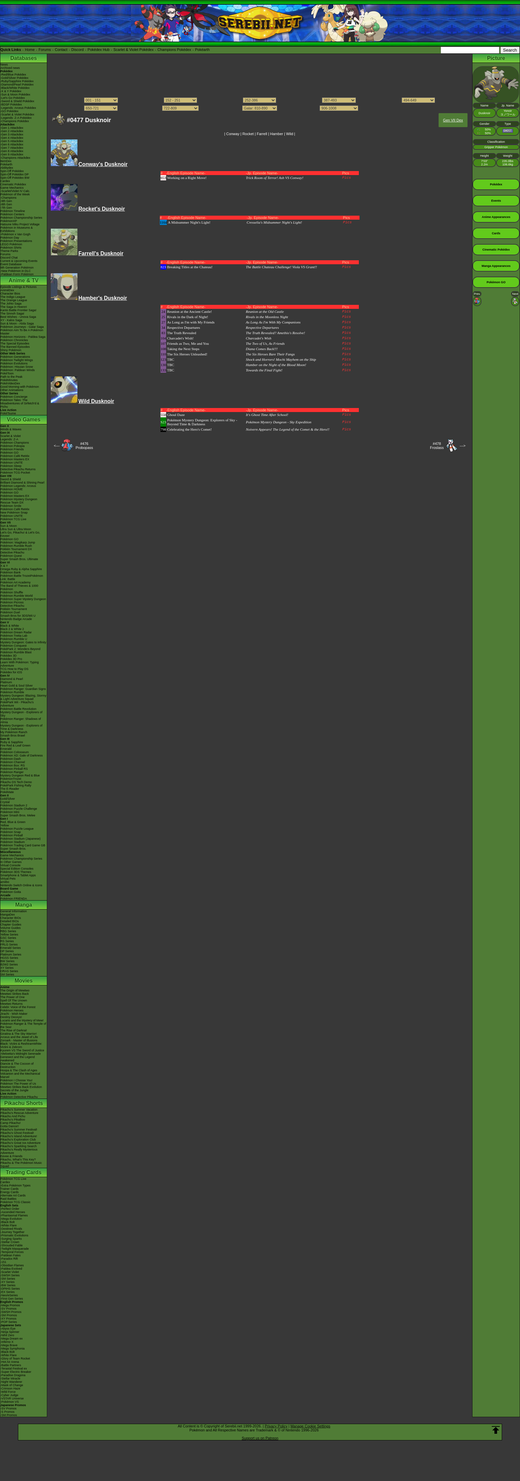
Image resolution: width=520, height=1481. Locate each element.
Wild (289, 134)
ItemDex (6, 161)
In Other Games (11, 862)
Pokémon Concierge (14, 396)
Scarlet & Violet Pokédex (133, 50)
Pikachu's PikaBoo (12, 1119)
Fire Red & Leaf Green (15, 745)
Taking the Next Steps (183, 349)
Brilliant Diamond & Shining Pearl (22, 482)
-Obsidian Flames (12, 1265)
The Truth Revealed (181, 333)
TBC (170, 359)
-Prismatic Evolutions (14, 1235)
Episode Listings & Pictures (18, 287)
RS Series (7, 941)
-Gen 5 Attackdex (11, 141)
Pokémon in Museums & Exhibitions (16, 229)
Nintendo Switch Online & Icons (21, 885)
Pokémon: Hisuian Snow (16, 366)
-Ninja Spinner (9, 1332)
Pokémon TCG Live (13, 519)
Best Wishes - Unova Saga (18, 316)
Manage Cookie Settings (310, 1426)
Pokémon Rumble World (16, 595)
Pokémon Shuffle (11, 592)
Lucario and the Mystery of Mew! (22, 1020)
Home (30, 50)
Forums (45, 50)
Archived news (10, 68)
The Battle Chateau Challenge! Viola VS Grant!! (281, 267)
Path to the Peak (11, 376)
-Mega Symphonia (12, 1348)
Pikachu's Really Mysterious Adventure (19, 1151)
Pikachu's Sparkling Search (18, 1146)
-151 (3, 1262)
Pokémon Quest (11, 555)
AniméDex (7, 290)
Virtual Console (10, 865)
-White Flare (8, 1225)
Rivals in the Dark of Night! (187, 317)
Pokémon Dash (10, 758)
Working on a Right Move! (187, 178)
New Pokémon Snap (14, 512)
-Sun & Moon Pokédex (15, 94)
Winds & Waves (10, 429)
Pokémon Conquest (13, 645)
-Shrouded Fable (11, 1245)
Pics (346, 178)
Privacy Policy (276, 1426)
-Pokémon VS (9, 1401)
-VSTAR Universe (12, 1398)
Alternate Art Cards (13, 1195)
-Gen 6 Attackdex (11, 144)
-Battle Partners (10, 1365)
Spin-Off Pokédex (12, 171)
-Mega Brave (9, 1345)
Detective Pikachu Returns (18, 469)
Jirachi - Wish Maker (14, 1013)
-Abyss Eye (8, 1328)
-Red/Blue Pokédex (13, 74)
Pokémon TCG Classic (15, 1202)
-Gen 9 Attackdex (11, 154)
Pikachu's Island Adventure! (18, 1136)
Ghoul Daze (176, 415)
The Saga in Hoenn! (13, 307)
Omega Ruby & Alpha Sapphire (21, 569)
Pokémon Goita (10, 892)
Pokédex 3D (8, 655)
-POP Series (8, 1322)
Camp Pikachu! (10, 1123)
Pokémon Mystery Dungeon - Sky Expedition (278, 422)
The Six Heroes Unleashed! (187, 354)
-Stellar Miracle (10, 1378)
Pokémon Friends (12, 449)
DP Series (7, 951)
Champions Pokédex (174, 50)
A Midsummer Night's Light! (189, 222)
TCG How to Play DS (14, 669)
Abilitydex (6, 167)
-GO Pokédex (9, 111)
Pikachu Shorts (23, 1103)
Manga (23, 905)
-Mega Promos (10, 1305)
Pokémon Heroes (12, 1010)
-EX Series (7, 1292)
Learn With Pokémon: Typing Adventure (19, 664)
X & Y (4, 565)
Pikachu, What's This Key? (18, 1159)
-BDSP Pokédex (11, 104)
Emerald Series (10, 948)
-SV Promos (8, 1308)
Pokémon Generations (15, 356)
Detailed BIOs (9, 921)
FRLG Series (9, 944)
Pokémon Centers (12, 214)
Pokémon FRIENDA (13, 898)
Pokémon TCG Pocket (15, 472)
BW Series (7, 961)
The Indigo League (12, 297)
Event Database (11, 264)
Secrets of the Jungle (14, 1090)
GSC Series (8, 938)
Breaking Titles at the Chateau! (190, 267)
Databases (23, 58)
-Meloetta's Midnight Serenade (20, 1053)
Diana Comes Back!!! (262, 349)
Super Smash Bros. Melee (17, 815)
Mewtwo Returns (11, 1003)
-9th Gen (6, 201)
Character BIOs (10, 918)
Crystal (5, 802)
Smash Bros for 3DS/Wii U (18, 615)
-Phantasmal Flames (14, 1215)
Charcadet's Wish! (180, 338)
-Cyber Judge (9, 1395)
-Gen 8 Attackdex (11, 151)
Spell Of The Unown (13, 1000)
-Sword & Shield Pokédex (17, 101)
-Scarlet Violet (9, 1272)
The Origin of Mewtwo (15, 990)
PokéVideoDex (10, 383)
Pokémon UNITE (11, 462)
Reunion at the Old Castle (265, 312)
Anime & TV (24, 280)
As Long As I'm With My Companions (273, 322)
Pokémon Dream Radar (16, 632)
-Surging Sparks (11, 1238)
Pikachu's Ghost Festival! (17, 1133)
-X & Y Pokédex (10, 91)
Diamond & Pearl (11, 679)
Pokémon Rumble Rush (16, 545)
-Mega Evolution (11, 1218)
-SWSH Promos (11, 1312)
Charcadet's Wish (258, 338)
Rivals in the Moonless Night (267, 317)
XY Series (7, 967)
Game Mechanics (12, 187)
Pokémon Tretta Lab (13, 635)
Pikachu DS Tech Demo (16, 782)
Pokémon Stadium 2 (13, 805)
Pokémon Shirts (11, 247)
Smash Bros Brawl (12, 735)
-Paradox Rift (9, 1258)
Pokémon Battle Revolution (18, 709)
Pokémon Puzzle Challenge (18, 808)
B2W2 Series (9, 964)
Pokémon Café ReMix (15, 456)
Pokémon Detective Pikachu (19, 1097)
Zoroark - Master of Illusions (19, 1040)
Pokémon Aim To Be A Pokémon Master (21, 331)
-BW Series (8, 1285)
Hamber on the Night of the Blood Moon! (276, 365)
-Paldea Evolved (11, 1268)
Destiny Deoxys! (11, 1017)
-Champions (8, 197)
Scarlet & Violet (10, 436)
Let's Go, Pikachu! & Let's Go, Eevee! (20, 534)
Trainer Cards (9, 1188)
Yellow (4, 825)
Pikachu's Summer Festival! (18, 1129)
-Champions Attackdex (15, 157)
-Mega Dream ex (11, 1338)
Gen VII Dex (453, 120)
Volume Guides (10, 928)
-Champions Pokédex (14, 121)
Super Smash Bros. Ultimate (19, 559)
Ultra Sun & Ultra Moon (15, 529)
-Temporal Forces (12, 1252)
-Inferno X (7, 1342)
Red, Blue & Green (13, 822)
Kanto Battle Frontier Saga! (18, 310)
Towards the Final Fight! (264, 370)
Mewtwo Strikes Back (14, 993)
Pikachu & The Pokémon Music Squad (21, 1164)
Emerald (6, 748)
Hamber (276, 134)
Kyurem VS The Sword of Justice (22, 1050)
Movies (24, 980)
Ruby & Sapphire (11, 742)
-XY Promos (8, 1318)
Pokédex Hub (99, 50)
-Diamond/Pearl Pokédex (17, 84)
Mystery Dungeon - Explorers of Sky (21, 714)
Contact (61, 50)
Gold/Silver (7, 798)
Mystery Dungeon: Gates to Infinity (23, 642)
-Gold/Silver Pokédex (14, 78)
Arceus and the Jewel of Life (19, 1037)
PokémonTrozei (10, 778)
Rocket (248, 134)
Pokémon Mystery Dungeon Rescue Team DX (18, 501)
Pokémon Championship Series (21, 217)
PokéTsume (8, 413)
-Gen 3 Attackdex (11, 134)
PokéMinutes (9, 380)
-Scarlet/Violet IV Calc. (15, 191)
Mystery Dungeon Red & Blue (20, 775)
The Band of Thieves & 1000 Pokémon (19, 587)
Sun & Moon (8, 526)
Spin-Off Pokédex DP (14, 174)
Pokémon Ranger (12, 772)
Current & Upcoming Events (19, 261)
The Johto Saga (11, 303)
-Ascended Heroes (12, 1212)
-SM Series (7, 1278)
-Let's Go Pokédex (12, 98)
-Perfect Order (9, 1208)
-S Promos (7, 1411)
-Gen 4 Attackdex (11, 137)
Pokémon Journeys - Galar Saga (22, 326)
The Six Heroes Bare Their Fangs (270, 354)
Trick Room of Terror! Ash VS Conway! (274, 178)
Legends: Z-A (9, 439)
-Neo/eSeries (9, 1295)
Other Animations (11, 390)
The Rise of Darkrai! (13, 1030)
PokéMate (7, 792)
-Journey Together (12, 1232)
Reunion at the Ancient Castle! (189, 312)
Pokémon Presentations (16, 241)
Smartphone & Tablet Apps (18, 875)
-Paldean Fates (10, 1255)
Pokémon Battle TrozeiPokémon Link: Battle (21, 577)
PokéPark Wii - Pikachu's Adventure (17, 704)
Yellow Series (9, 934)
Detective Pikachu (12, 552)
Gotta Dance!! (9, 1126)
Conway (233, 134)
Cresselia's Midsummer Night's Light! (274, 222)
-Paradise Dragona (13, 1375)
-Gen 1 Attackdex (11, 127)
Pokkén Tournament (13, 609)
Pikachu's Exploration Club (18, 1139)
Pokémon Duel (10, 612)
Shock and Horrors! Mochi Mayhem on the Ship (281, 359)
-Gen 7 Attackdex (11, 147)
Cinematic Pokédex (13, 184)
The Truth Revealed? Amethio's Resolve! (275, 333)
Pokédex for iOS (11, 672)
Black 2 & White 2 (12, 629)
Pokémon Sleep (11, 466)
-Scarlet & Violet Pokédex (17, 114)
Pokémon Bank (10, 572)
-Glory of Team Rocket (15, 1358)
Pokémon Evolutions (14, 363)
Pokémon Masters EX (14, 459)
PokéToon (7, 373)
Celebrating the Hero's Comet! (189, 429)
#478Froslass (437, 446)
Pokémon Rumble (12, 692)
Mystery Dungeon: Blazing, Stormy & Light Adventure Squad (23, 697)
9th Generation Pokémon (17, 267)
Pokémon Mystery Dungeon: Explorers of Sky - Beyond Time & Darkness (202, 422)
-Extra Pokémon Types (15, 1185)
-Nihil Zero (7, 1335)
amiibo (4, 882)
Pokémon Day (9, 237)
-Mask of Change (11, 1385)
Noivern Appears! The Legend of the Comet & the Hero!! (287, 429)
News (4, 64)
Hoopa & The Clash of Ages (18, 1070)
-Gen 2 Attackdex (11, 131)
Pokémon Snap (10, 832)
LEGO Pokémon (11, 244)
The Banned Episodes (15, 346)
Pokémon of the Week (15, 194)
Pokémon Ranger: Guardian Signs (23, 689)
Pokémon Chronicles (14, 340)
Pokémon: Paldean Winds (17, 370)
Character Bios (10, 293)
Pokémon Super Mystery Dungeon (23, 599)
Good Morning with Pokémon (19, 386)
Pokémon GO (9, 452)
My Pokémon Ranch (13, 732)
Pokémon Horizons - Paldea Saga (23, 336)
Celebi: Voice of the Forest (18, 1007)
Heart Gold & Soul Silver (16, 685)
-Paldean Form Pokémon (17, 274)
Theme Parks (9, 251)
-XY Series (7, 1282)
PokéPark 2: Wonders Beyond (20, 649)
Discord (77, 50)
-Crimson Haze (10, 1388)
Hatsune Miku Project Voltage (20, 224)
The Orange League (13, 300)
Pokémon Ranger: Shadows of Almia (20, 720)
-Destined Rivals (11, 1228)
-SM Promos (8, 1315)
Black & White (9, 625)
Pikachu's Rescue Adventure (19, 1113)
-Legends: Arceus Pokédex (18, 107)
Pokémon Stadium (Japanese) (20, 838)
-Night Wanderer (11, 1381)
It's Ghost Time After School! (267, 415)
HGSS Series (9, 957)
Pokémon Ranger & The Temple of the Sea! (23, 1025)
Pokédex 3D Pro (11, 659)
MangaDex (7, 914)
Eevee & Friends (11, 1156)
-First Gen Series (11, 1298)
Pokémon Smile (10, 506)
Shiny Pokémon (10, 350)
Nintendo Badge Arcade (16, 619)
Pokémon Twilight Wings (16, 360)
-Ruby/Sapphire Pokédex (17, 81)
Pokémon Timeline (12, 211)
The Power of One (12, 997)
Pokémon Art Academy (15, 582)
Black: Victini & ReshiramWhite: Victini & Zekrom (21, 1045)
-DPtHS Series (10, 1288)
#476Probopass (84, 446)
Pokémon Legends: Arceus (18, 486)
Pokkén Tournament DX (16, 549)
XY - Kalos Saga (11, 320)
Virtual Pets (8, 878)
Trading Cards (24, 1172)
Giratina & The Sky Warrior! (18, 1033)
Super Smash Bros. (13, 848)
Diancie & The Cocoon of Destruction (17, 1065)
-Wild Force (8, 1391)
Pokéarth (202, 50)
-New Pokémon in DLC (15, 271)
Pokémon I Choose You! (16, 1080)
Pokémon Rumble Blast (16, 652)
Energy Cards (9, 1192)
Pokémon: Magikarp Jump (17, 542)
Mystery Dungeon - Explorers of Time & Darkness (21, 727)
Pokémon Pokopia (12, 446)
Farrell (262, 134)
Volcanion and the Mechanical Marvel (20, 1075)
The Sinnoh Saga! (12, 313)
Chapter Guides (10, 924)
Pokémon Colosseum (14, 752)
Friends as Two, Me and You (188, 343)
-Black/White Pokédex (15, 88)
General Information (13, 911)
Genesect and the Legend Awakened (17, 1058)
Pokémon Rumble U (13, 639)
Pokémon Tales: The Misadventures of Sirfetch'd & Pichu (19, 403)
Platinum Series (10, 954)
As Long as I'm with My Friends (191, 322)
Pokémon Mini (9, 812)
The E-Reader (9, 788)
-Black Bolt (7, 1222)
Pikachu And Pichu (12, 1116)
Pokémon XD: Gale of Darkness (21, 755)
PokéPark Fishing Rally (15, 785)
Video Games (23, 419)
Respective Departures (183, 327)
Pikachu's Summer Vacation (19, 1109)
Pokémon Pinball (11, 835)
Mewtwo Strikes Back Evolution (21, 1087)
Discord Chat (9, 257)
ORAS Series (9, 971)
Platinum (6, 682)
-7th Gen (6, 207)
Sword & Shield (10, 479)
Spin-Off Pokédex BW (14, 177)
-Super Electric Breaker (15, 1372)
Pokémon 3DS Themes (15, 872)
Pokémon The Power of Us (18, 1083)
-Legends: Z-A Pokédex (16, 117)
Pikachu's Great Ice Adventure (20, 1143)
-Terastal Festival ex (13, 1368)
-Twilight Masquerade (14, 1248)
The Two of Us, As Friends (265, 343)
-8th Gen (6, 204)
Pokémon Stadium (12, 842)
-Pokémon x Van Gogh (15, 234)
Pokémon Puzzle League (17, 828)
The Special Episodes (14, 343)
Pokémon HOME (11, 489)
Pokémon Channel (12, 762)
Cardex (5, 181)
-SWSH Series (10, 1275)
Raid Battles (8, 1198)
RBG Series (8, 931)
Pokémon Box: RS (12, 765)
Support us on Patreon (260, 1438)
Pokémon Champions (14, 442)
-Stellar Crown (9, 1242)
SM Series (7, 974)
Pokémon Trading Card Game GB (22, 845)
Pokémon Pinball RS (14, 768)
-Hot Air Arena (9, 1362)
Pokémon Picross (12, 602)
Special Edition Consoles (17, 868)
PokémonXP (8, 221)
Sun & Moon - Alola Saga (17, 323)
